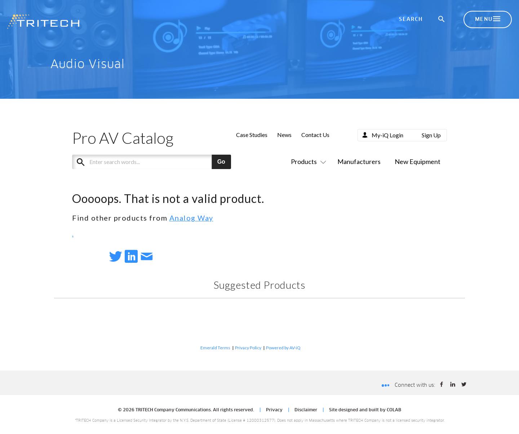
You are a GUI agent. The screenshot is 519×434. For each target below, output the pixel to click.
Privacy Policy (248, 347)
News (284, 134)
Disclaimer (305, 410)
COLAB (394, 410)
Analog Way (191, 217)
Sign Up (431, 135)
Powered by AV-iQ (283, 347)
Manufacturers (359, 161)
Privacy (274, 410)
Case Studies (251, 134)
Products (307, 161)
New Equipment (417, 161)
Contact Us (315, 134)
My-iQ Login (387, 135)
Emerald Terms (215, 347)
